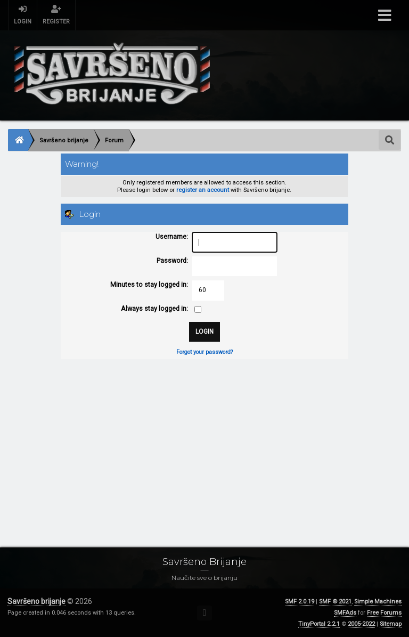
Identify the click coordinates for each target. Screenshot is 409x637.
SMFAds (345, 612)
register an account (202, 190)
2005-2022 (361, 623)
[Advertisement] (204, 442)
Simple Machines (378, 601)
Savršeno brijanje (36, 601)
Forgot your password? (204, 352)
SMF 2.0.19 (299, 601)
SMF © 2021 (335, 601)
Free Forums (384, 612)
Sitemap (391, 623)
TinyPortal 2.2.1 (319, 623)
